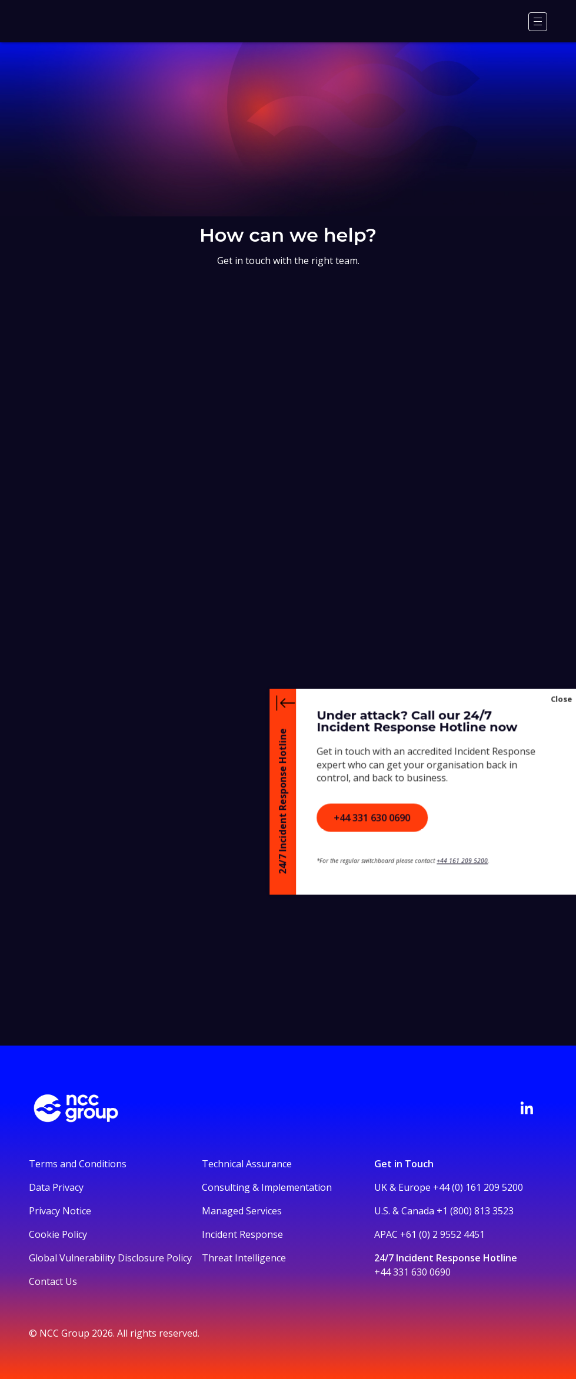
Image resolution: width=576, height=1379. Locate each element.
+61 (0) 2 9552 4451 (442, 1234)
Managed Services (242, 1210)
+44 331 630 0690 (412, 1272)
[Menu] (537, 21)
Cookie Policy (58, 1234)
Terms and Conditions (77, 1163)
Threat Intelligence (244, 1257)
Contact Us (53, 1281)
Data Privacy (56, 1187)
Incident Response (242, 1234)
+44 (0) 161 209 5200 (478, 1187)
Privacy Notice (60, 1210)
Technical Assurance (247, 1163)
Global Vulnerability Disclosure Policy (110, 1257)
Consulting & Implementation (267, 1187)
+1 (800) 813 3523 (475, 1210)
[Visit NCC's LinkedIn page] (526, 1107)
